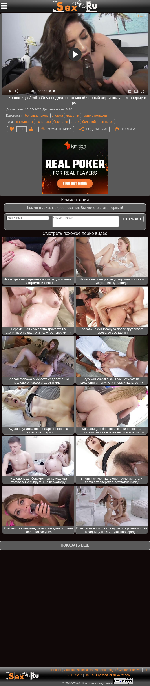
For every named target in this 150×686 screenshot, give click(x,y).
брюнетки (60, 121)
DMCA (89, 675)
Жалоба (128, 129)
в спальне (43, 121)
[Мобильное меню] (3, 5)
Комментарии (59, 129)
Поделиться (96, 129)
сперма (57, 115)
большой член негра (97, 121)
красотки (72, 115)
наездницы (24, 121)
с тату (75, 121)
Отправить (132, 219)
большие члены (37, 115)
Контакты (54, 670)
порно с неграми (94, 115)
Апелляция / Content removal (120, 670)
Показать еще (75, 545)
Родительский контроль (113, 675)
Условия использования (81, 670)
